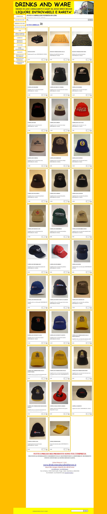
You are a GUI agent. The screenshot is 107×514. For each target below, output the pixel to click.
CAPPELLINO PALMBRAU (55, 264)
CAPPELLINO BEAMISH (33, 87)
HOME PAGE (20, 16)
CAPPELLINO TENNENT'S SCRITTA (57, 335)
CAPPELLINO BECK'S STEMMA (57, 87)
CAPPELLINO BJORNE (77, 87)
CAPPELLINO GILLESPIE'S (33, 193)
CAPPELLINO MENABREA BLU (34, 264)
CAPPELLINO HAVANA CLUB (34, 228)
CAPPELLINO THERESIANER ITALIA (58, 370)
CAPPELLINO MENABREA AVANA (79, 228)
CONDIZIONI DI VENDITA (20, 63)
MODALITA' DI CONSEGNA (19, 59)
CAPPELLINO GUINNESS (77, 193)
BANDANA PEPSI (31, 51)
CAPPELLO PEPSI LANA (33, 441)
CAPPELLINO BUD (32, 122)
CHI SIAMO (20, 45)
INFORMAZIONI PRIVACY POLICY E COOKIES (40, 511)
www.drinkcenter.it (55, 469)
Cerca (91, 19)
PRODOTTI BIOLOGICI (20, 41)
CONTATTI (19, 52)
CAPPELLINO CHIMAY (55, 122)
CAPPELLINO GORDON (55, 193)
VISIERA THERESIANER (55, 441)
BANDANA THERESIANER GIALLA (57, 51)
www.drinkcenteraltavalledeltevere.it (59, 465)
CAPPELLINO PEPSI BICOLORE (34, 299)
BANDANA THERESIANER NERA (79, 51)
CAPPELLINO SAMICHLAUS (78, 299)
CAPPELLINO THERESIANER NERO (79, 370)
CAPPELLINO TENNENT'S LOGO (35, 335)
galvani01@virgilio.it (69, 472)
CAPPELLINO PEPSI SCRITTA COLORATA (59, 299)
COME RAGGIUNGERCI (19, 48)
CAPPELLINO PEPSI (76, 264)
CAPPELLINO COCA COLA (78, 122)
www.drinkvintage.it (64, 469)
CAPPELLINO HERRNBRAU (56, 228)
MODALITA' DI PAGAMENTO (19, 55)
